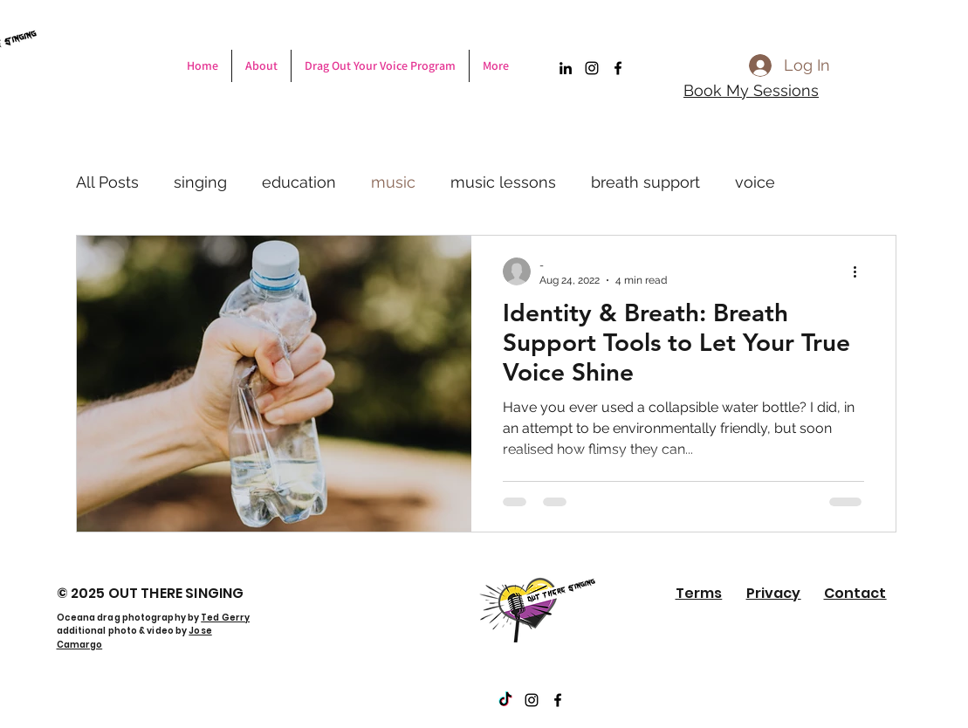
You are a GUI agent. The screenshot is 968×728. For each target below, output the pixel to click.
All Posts (107, 182)
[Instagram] (592, 68)
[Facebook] (618, 68)
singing (200, 182)
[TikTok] (505, 700)
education (299, 182)
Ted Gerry (225, 617)
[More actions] (861, 271)
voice (755, 182)
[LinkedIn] (565, 68)
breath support (645, 182)
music (393, 182)
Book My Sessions (751, 90)
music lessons (503, 182)
